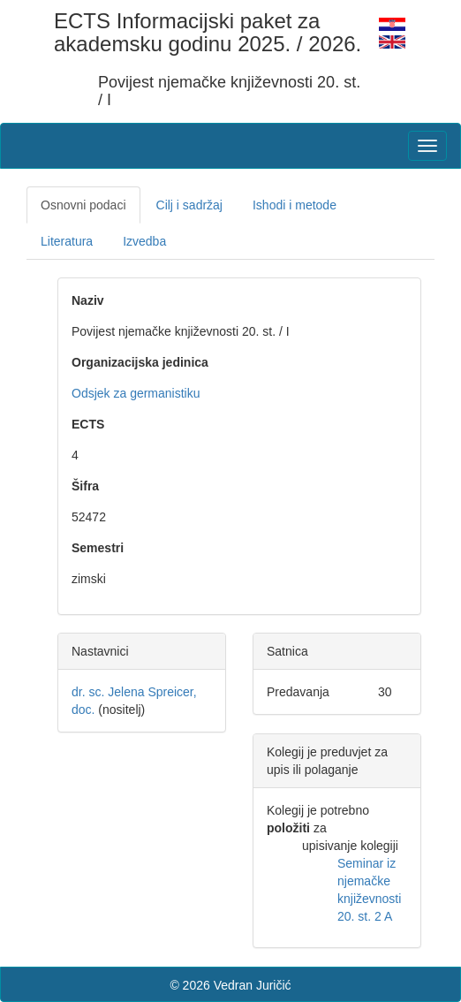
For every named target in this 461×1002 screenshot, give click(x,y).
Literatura (67, 241)
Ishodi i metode (294, 205)
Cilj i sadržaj (189, 205)
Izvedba (144, 241)
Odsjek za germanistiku (136, 393)
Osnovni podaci (83, 205)
